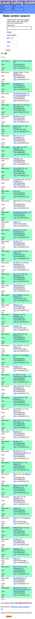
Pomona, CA (17, 529)
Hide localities (12, 35)
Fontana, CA (17, 326)
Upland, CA (17, 253)
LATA (8, 42)
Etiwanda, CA (17, 305)
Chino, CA (16, 191)
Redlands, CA (17, 149)
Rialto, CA (16, 558)
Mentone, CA (17, 74)
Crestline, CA (17, 181)
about (14, 6)
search (2, 9)
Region (9, 32)
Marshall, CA (17, 432)
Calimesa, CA (17, 158)
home (2, 6)
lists (13, 9)
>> (4, 57)
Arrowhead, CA (18, 83)
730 (14, 68)
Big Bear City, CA (19, 116)
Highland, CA (17, 297)
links (1, 12)
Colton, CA (16, 127)
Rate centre (19, 27)
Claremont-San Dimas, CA (22, 212)
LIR (8, 46)
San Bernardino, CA (22, 95)
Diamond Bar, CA (19, 285)
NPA (8, 38)
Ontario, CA (17, 508)
